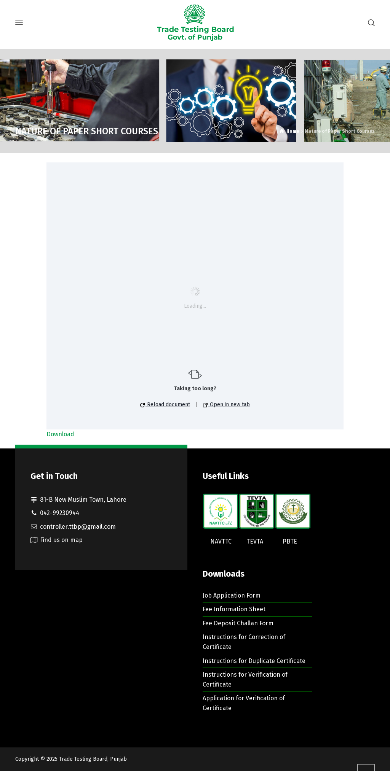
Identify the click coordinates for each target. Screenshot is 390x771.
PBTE (290, 541)
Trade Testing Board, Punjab (93, 759)
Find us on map (61, 540)
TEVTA (254, 541)
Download (60, 434)
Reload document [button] (165, 404)
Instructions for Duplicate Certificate (254, 660)
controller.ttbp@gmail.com (78, 526)
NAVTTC (221, 541)
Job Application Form (232, 595)
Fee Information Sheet (234, 609)
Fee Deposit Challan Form (238, 623)
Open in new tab (226, 404)
